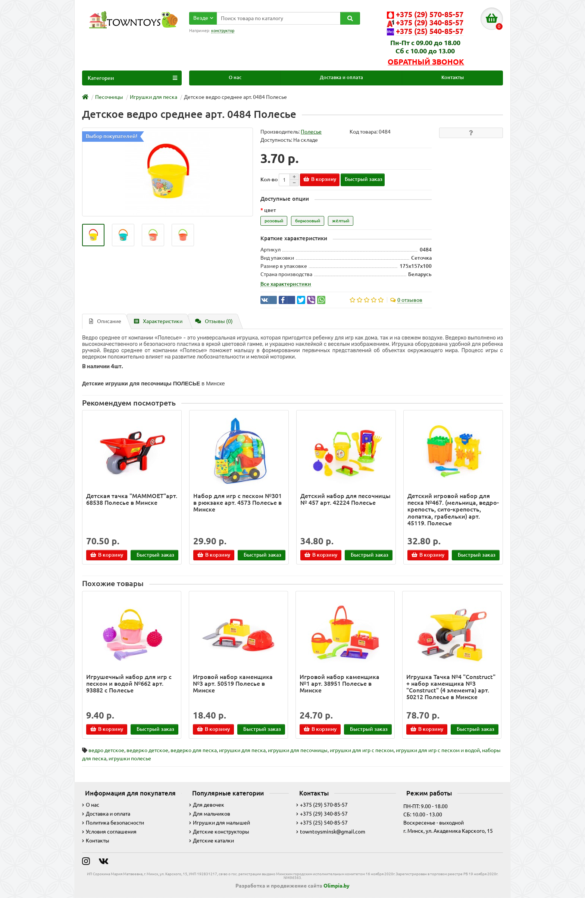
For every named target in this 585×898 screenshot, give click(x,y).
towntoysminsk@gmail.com (330, 832)
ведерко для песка (194, 750)
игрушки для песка (242, 750)
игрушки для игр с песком (362, 750)
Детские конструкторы (219, 832)
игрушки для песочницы (298, 750)
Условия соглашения (109, 832)
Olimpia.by (336, 886)
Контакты (452, 77)
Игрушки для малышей (219, 823)
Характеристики (158, 321)
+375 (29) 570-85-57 (322, 805)
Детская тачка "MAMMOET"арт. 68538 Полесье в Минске (131, 499)
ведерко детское (147, 750)
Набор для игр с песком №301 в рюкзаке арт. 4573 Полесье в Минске (237, 502)
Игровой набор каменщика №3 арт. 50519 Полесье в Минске (233, 683)
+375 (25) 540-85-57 (322, 823)
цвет (270, 210)
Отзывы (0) (214, 321)
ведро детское (106, 750)
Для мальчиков (209, 814)
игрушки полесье (130, 758)
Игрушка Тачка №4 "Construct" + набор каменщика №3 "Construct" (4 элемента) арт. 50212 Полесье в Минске (450, 687)
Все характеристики (285, 284)
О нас (235, 77)
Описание (105, 321)
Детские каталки (211, 841)
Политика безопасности (113, 823)
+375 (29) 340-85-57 (322, 814)
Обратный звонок (426, 62)
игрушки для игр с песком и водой (438, 750)
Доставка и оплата (341, 77)
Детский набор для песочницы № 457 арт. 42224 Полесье (345, 499)
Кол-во (269, 179)
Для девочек (206, 805)
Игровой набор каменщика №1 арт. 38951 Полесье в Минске (339, 683)
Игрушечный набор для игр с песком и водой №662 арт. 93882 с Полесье (129, 683)
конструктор (222, 30)
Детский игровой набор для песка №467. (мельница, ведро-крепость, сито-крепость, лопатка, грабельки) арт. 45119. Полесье (453, 509)
